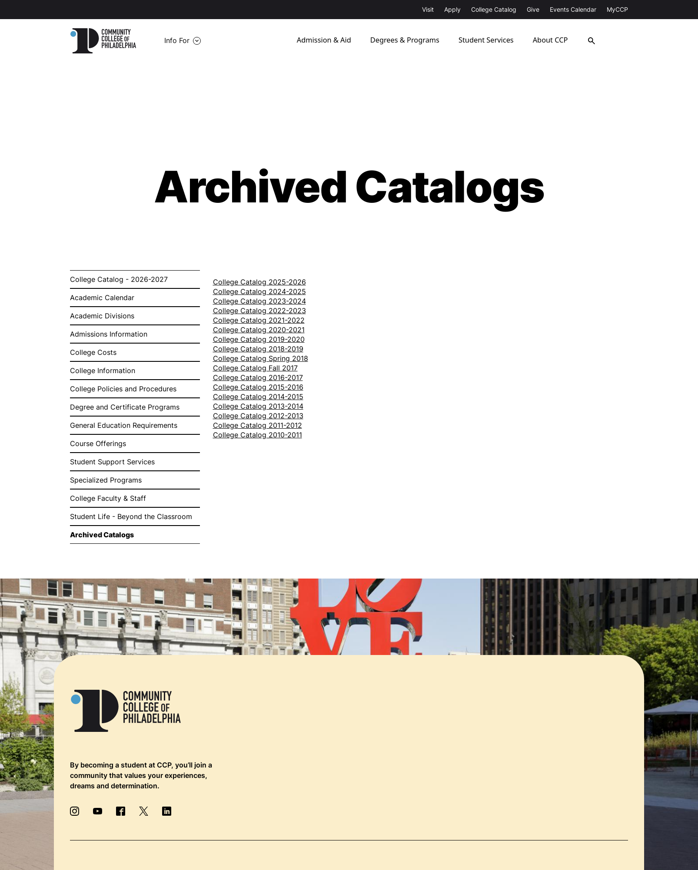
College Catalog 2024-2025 (259, 291)
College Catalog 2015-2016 (258, 387)
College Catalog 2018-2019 (258, 348)
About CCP (558, 40)
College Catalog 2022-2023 (259, 310)
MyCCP (617, 9)
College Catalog (493, 9)
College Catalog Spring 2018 (260, 358)
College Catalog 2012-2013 (258, 415)
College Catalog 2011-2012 (257, 425)
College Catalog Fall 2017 (255, 368)
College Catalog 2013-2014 (258, 406)
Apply (452, 9)
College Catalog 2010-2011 (257, 434)
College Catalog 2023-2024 (259, 301)
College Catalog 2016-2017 (258, 377)
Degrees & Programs (412, 40)
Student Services (493, 40)
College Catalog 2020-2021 (259, 329)
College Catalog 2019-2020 (259, 339)
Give (533, 9)
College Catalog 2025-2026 (259, 282)
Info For (176, 40)
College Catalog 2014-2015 (258, 396)
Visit (428, 9)
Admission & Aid (332, 40)
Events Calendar (573, 9)
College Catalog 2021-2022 (259, 320)
